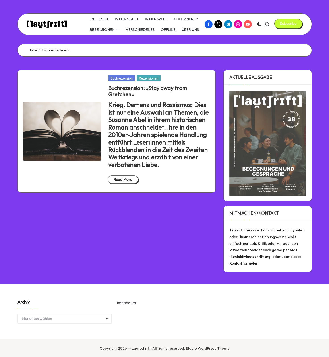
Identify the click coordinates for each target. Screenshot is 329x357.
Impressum (126, 302)
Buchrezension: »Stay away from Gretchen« (147, 91)
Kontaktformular (243, 263)
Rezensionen (148, 78)
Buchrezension (121, 78)
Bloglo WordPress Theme (208, 348)
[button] (288, 23)
